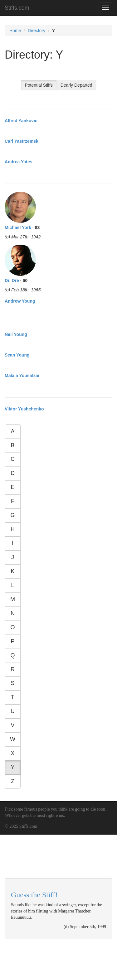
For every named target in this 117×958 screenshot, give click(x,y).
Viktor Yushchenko (24, 408)
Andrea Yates (18, 161)
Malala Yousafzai (22, 375)
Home (15, 30)
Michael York (18, 227)
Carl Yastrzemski (22, 141)
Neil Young (16, 334)
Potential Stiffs (38, 85)
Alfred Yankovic (21, 120)
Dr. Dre (12, 280)
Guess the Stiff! (34, 895)
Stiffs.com (17, 8)
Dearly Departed (76, 85)
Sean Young (17, 354)
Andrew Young (20, 301)
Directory (36, 30)
